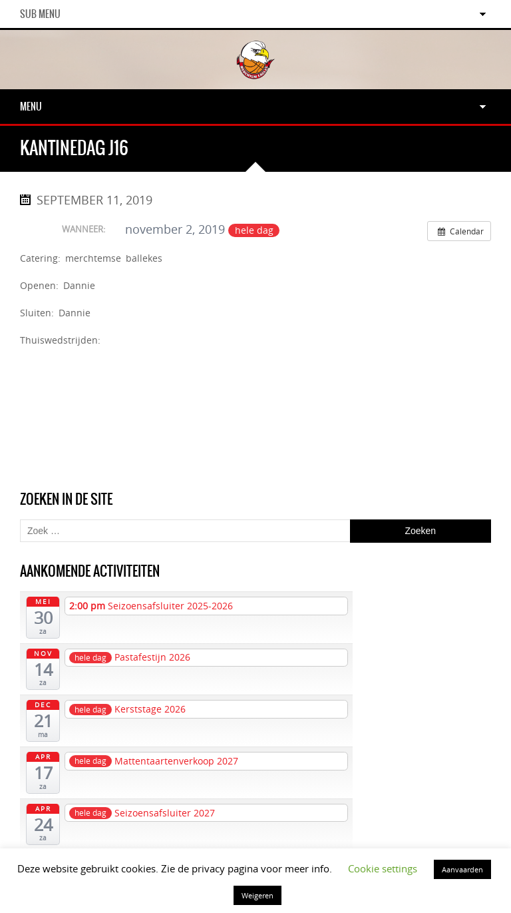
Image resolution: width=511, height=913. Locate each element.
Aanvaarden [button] (462, 869)
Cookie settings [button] (382, 868)
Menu (31, 106)
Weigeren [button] (257, 895)
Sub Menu (40, 14)
